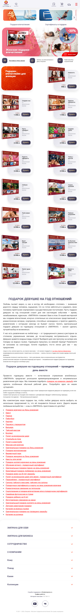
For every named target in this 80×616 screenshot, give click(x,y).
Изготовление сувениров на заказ (21, 498)
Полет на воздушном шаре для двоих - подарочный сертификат (34, 476)
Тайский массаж (13, 430)
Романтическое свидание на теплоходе (23, 487)
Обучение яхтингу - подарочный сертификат (25, 464)
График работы (40, 592)
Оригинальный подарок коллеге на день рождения (28, 501)
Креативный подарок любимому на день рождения (28, 470)
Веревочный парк (13, 453)
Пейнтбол (10, 419)
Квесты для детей (14, 459)
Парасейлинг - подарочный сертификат (23, 478)
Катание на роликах (14, 512)
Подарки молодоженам (16, 450)
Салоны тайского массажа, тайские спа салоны (27, 481)
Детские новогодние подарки (19, 504)
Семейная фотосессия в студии (19, 493)
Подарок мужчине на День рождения (22, 411)
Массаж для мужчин (15, 445)
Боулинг (9, 433)
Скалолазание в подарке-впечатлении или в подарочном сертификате (37, 490)
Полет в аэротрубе (14, 442)
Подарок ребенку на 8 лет (17, 495)
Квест (8, 414)
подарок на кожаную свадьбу (60, 382)
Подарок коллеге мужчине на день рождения (26, 462)
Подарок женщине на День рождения (22, 456)
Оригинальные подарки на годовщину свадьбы (27, 509)
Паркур (9, 416)
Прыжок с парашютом (16, 425)
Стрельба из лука (13, 439)
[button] (74, 17)
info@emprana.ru (46, 590)
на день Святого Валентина (61, 352)
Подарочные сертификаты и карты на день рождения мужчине (33, 484)
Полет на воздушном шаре (17, 436)
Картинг (9, 422)
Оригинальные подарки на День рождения (24, 447)
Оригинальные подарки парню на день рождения (27, 467)
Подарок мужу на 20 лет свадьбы (20, 473)
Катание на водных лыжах (17, 507)
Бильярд (9, 428)
